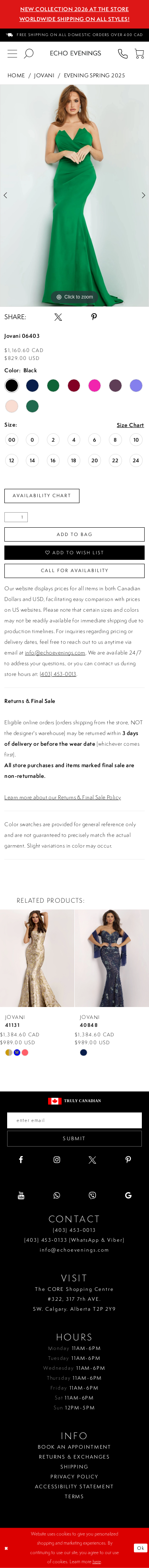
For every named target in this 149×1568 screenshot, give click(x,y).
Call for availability (74, 570)
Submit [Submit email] (74, 1138)
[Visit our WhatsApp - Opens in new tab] (56, 1195)
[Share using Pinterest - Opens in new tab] (94, 317)
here (97, 1561)
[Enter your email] (74, 1120)
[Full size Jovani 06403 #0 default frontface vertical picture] (74, 196)
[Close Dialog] (7, 1548)
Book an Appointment (74, 1447)
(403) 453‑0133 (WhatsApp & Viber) (74, 1240)
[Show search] (28, 53)
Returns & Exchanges (74, 1456)
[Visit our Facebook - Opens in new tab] (21, 1160)
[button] (139, 53)
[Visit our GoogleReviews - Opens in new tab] (128, 1195)
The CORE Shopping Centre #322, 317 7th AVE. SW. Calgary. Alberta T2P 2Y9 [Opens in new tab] (74, 1299)
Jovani (44, 75)
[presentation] (90, 958)
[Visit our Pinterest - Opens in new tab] (128, 1160)
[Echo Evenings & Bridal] (75, 53)
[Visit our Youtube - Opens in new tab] (21, 1195)
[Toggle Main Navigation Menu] (12, 53)
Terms (74, 1496)
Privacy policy (74, 1476)
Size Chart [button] (130, 425)
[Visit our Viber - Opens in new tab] (92, 1195)
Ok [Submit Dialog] (141, 1548)
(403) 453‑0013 (74, 1230)
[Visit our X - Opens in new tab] (92, 1160)
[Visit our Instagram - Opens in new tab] (56, 1160)
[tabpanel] (74, 196)
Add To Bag (75, 534)
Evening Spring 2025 (94, 75)
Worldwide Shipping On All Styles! (74, 19)
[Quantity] (16, 517)
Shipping (74, 1466)
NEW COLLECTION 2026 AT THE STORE (74, 9)
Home (16, 75)
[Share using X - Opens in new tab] (58, 317)
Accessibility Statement (74, 1486)
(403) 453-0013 (58, 674)
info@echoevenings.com (55, 652)
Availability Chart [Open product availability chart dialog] (42, 495)
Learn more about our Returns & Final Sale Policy (62, 797)
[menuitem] (74, 35)
